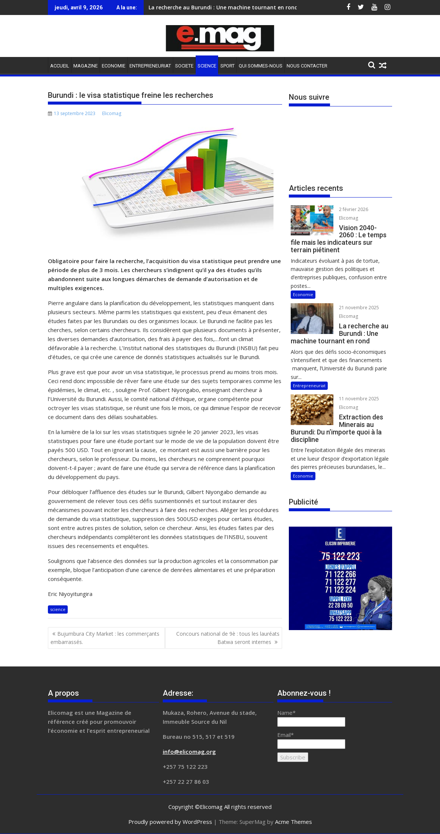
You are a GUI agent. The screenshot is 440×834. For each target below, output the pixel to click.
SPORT (227, 66)
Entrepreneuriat (309, 385)
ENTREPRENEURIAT (150, 66)
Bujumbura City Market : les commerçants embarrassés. (105, 637)
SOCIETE (184, 66)
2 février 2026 (353, 209)
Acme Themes (293, 821)
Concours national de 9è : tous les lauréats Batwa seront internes (227, 637)
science (57, 609)
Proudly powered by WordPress (170, 821)
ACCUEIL (59, 66)
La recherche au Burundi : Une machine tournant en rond (223, 7)
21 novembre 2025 (359, 307)
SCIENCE (207, 66)
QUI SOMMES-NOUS (260, 66)
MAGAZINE (85, 66)
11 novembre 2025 (359, 398)
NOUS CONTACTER (307, 66)
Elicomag (111, 113)
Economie (303, 294)
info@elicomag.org (189, 751)
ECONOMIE (113, 66)
